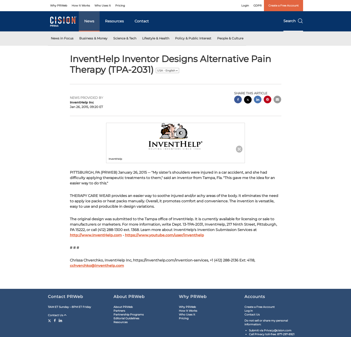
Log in (248, 310)
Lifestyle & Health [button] (155, 38)
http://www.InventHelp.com (96, 235)
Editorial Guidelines (126, 318)
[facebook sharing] (238, 100)
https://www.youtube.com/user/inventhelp (164, 235)
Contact (142, 21)
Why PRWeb (58, 5)
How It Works (81, 5)
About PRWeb (123, 307)
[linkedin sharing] (257, 100)
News (89, 21)
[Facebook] (55, 320)
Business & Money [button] (93, 38)
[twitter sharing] (248, 100)
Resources (114, 21)
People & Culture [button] (230, 38)
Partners (119, 310)
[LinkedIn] (60, 320)
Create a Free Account (283, 5)
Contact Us (57, 315)
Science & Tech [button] (124, 38)
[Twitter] (50, 320)
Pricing (120, 5)
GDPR (257, 5)
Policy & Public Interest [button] (193, 38)
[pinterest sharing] (267, 100)
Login (245, 5)
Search (293, 21)
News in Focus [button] (62, 38)
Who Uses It (102, 5)
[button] (175, 136)
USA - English (167, 70)
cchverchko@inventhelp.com (97, 266)
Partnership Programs (128, 314)
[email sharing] (277, 100)
